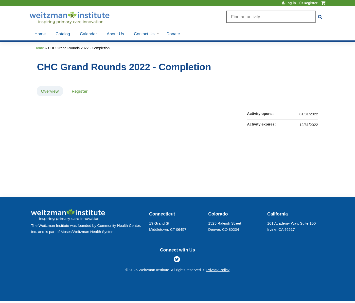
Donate (173, 34)
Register (311, 3)
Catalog (62, 34)
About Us (115, 34)
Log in (290, 3)
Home (40, 34)
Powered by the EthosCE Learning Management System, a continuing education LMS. (307, 293)
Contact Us (144, 34)
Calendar (88, 34)
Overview (50, 91)
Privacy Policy (218, 270)
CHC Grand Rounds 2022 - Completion (78, 48)
